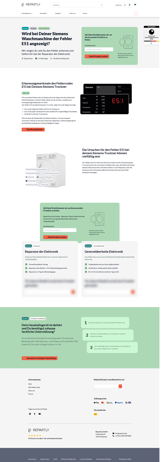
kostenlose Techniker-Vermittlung (39, 358)
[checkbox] (94, 390)
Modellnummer (90, 45)
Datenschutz (44, 459)
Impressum (32, 459)
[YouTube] (39, 414)
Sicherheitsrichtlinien (103, 459)
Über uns (73, 13)
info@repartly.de (121, 433)
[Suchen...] (77, 4)
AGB (55, 459)
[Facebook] (34, 414)
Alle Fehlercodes (34, 387)
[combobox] (121, 5)
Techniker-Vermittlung (37, 318)
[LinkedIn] (29, 414)
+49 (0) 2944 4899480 (123, 436)
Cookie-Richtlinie (86, 459)
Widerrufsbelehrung (68, 459)
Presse (85, 13)
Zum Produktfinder (33, 129)
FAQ (30, 384)
